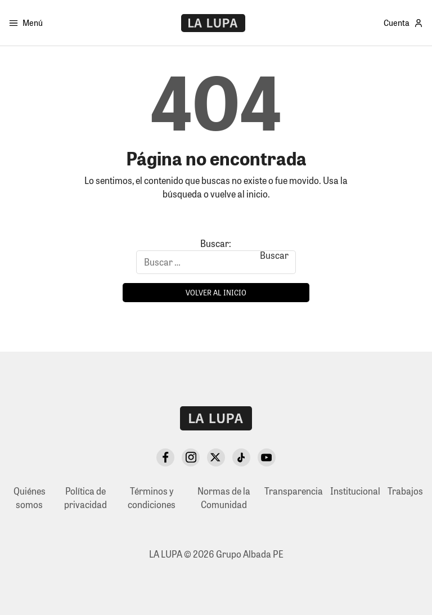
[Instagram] (191, 457)
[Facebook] (165, 457)
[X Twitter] (216, 457)
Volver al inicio (216, 292)
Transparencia (293, 491)
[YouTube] (267, 457)
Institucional (355, 491)
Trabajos (405, 491)
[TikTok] (241, 457)
